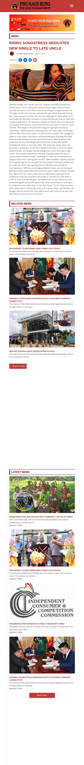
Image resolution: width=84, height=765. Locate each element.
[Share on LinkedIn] (25, 60)
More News (42, 695)
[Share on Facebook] (20, 60)
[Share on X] (30, 60)
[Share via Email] (35, 60)
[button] (14, 22)
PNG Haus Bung (26, 54)
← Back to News (17, 366)
